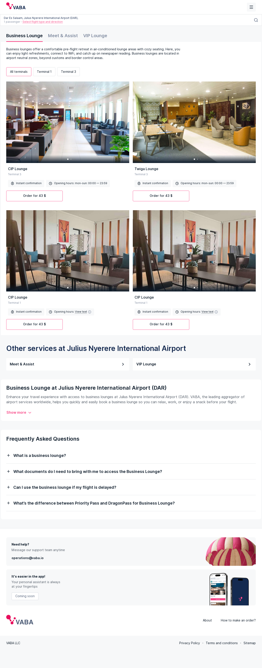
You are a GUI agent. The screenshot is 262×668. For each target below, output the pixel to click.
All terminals (19, 71)
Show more (19, 412)
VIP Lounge (95, 35)
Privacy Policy (189, 642)
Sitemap (250, 642)
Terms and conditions (222, 642)
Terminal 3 (68, 71)
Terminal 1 (44, 71)
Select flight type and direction (42, 21)
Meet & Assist (63, 35)
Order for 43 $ (34, 196)
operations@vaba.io (28, 557)
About (207, 620)
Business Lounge (24, 35)
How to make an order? (238, 620)
